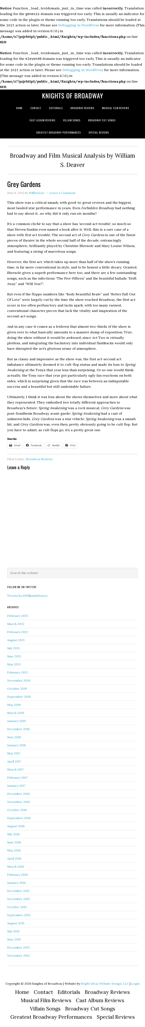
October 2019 (17, 687)
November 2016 (18, 800)
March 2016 (15, 865)
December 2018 (18, 727)
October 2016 (17, 808)
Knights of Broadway (72, 94)
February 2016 (17, 873)
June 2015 (14, 938)
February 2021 (17, 671)
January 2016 (16, 881)
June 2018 (14, 735)
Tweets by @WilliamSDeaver (27, 594)
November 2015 (18, 897)
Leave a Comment (62, 191)
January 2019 (16, 719)
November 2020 (18, 679)
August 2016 (16, 824)
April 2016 (14, 857)
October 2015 (17, 905)
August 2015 (15, 922)
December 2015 (18, 889)
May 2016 (14, 849)
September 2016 (19, 816)
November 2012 (18, 954)
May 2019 (14, 703)
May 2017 (13, 752)
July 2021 (13, 646)
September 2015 (18, 913)
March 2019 (15, 711)
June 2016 (14, 841)
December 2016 (18, 792)
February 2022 (17, 630)
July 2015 (13, 930)
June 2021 (14, 655)
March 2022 (15, 622)
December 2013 (18, 946)
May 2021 (14, 663)
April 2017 (14, 760)
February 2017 (17, 776)
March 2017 (15, 768)
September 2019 (19, 695)
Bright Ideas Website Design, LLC (105, 982)
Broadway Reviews (39, 457)
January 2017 (16, 784)
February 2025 (17, 614)
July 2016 (13, 833)
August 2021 (16, 638)
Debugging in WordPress (78, 25)
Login (135, 982)
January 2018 (16, 744)
